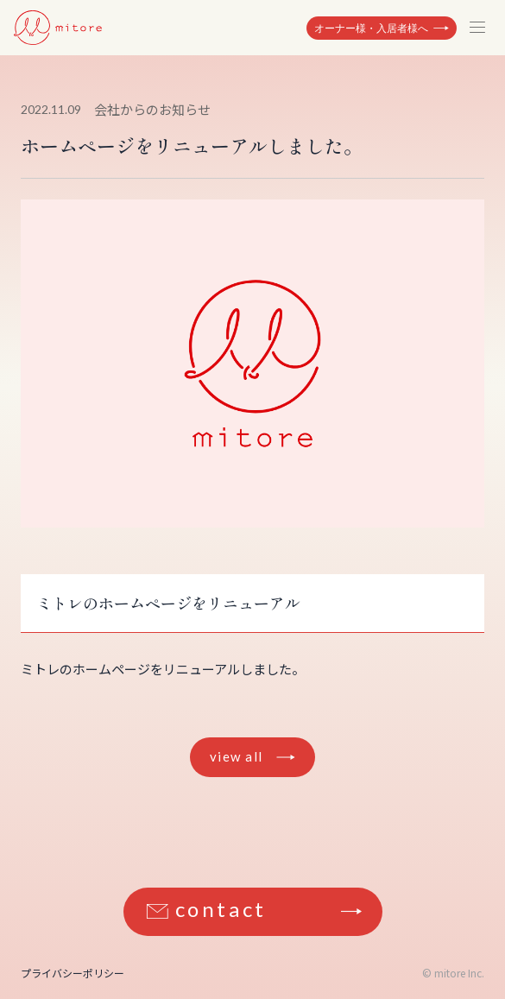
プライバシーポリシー (72, 972)
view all (236, 756)
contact (221, 908)
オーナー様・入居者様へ (371, 28)
